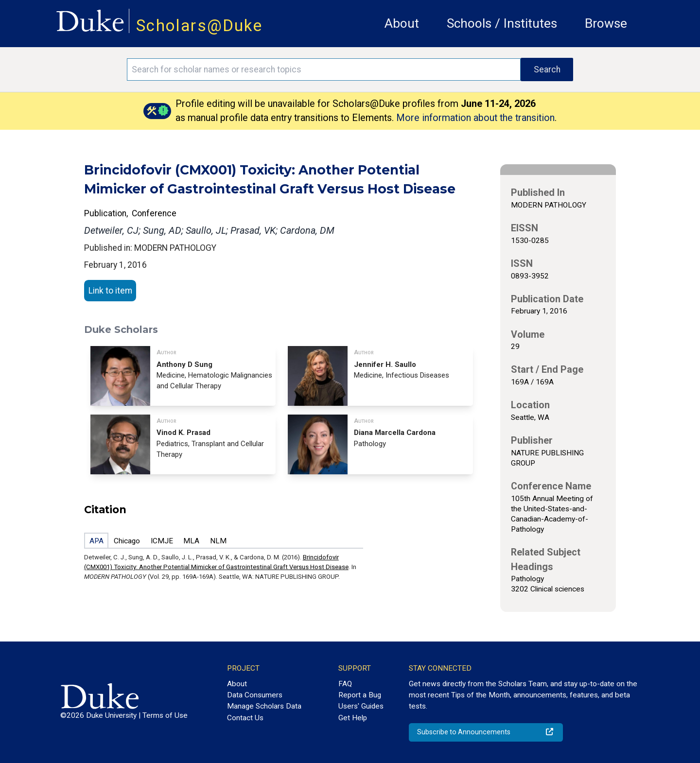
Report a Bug (359, 695)
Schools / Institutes (502, 23)
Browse (606, 23)
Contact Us (245, 717)
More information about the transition (475, 117)
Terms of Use (165, 715)
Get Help (352, 717)
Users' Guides (361, 706)
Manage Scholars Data (264, 706)
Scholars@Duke (199, 25)
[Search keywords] (324, 69)
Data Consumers (254, 695)
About (402, 23)
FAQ (345, 683)
